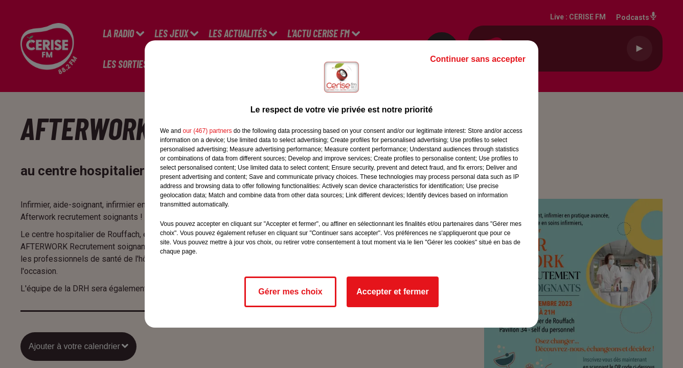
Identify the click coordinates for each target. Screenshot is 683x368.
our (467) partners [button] (207, 130)
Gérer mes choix (290, 291)
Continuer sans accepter (478, 59)
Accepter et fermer (392, 291)
